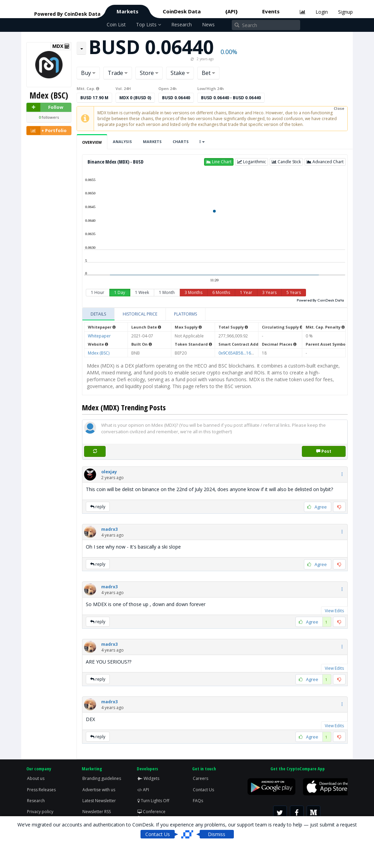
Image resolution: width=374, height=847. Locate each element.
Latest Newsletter (99, 801)
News (208, 24)
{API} (231, 11)
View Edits (334, 611)
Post (323, 451)
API (143, 790)
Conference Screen (151, 814)
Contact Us (203, 790)
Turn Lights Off (153, 801)
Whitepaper (99, 336)
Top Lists (148, 24)
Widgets (148, 778)
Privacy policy (40, 811)
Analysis (122, 141)
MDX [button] (60, 46)
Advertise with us (98, 790)
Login (322, 12)
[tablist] (214, 314)
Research (181, 24)
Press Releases (41, 790)
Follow (45, 107)
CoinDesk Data (182, 11)
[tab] (98, 314)
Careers (200, 778)
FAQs (198, 801)
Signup (345, 12)
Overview (92, 142)
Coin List (116, 24)
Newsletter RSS (96, 811)
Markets (127, 11)
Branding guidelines (101, 778)
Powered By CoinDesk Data (320, 300)
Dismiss (216, 834)
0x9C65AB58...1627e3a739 (244, 353)
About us (35, 778)
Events (271, 11)
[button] (218, 162)
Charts (181, 141)
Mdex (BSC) (98, 353)
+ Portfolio (47, 130)
